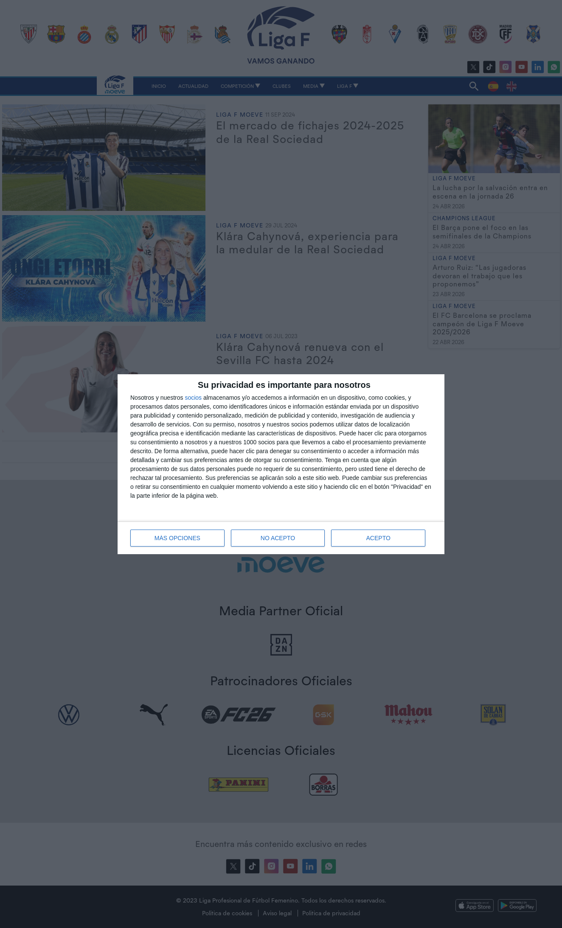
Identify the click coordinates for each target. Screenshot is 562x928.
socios (193, 398)
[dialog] (281, 464)
